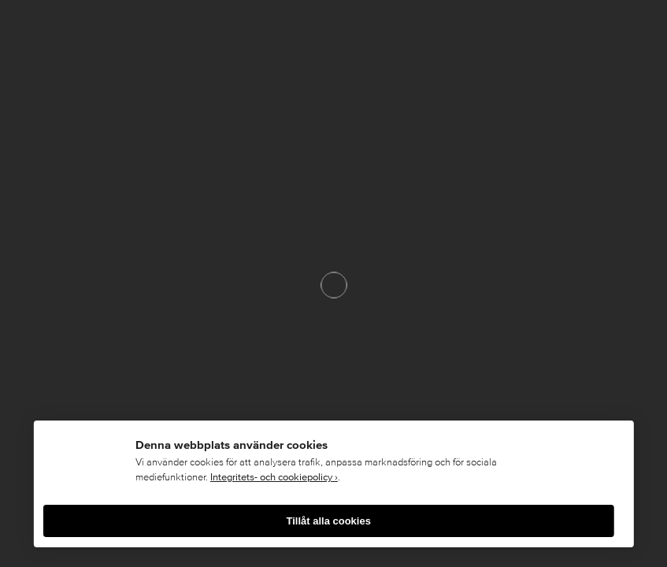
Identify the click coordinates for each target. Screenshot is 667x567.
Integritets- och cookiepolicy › (274, 477)
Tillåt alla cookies (328, 521)
